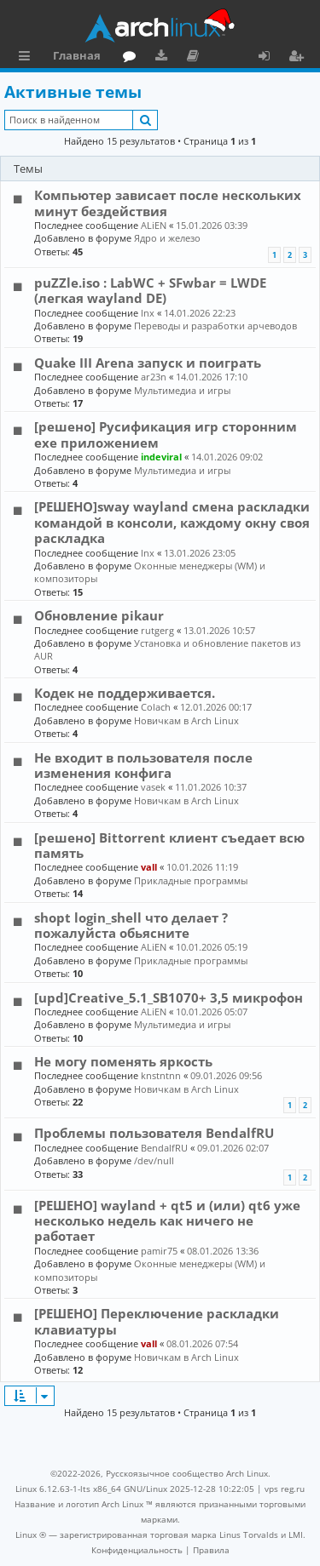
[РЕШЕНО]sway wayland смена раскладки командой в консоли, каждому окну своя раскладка (172, 522)
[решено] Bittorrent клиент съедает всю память (169, 845)
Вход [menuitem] (270, 58)
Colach (156, 706)
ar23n (153, 376)
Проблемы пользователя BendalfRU (154, 1132)
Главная (77, 55)
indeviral (161, 456)
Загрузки (164, 58)
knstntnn (161, 1075)
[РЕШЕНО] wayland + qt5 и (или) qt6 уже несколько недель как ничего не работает (167, 1221)
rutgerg (157, 630)
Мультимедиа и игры (182, 390)
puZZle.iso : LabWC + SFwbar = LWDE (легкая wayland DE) (150, 290)
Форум (133, 58)
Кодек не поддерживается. (124, 692)
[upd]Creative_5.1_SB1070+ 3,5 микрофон (168, 997)
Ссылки (28, 58)
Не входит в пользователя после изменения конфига (143, 765)
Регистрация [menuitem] (299, 58)
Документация (196, 58)
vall (149, 866)
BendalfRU (164, 1147)
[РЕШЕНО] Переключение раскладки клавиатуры (156, 1321)
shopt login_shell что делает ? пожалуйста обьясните (131, 925)
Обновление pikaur (99, 615)
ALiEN (153, 225)
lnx (147, 312)
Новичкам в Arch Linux (186, 720)
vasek (153, 786)
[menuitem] (137, 1549)
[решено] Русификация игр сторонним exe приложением (165, 434)
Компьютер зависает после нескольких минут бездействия (167, 202)
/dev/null (154, 1160)
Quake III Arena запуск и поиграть (147, 362)
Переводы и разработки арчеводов (215, 325)
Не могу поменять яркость (123, 1061)
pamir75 (159, 1250)
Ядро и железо (167, 237)
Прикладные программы (190, 880)
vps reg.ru (285, 1489)
